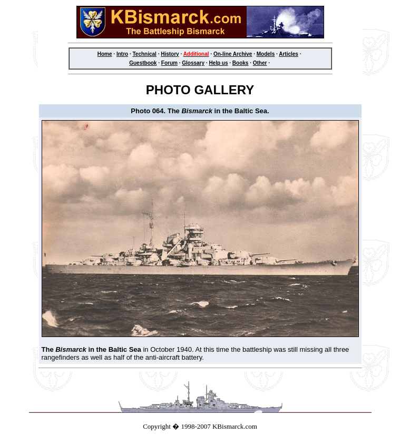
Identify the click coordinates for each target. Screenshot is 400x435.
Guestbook (143, 63)
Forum (169, 63)
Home (104, 54)
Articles (288, 54)
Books (240, 63)
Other (260, 63)
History (170, 54)
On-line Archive (232, 54)
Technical (144, 54)
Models (266, 54)
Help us (218, 63)
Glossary (193, 63)
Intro (122, 54)
